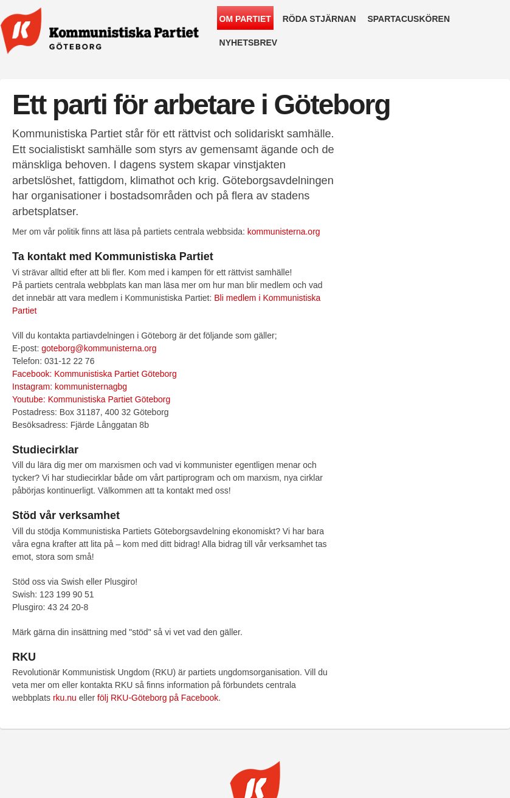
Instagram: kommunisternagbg (69, 386)
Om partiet (245, 19)
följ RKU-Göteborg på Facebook (157, 698)
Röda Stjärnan (319, 19)
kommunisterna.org (283, 231)
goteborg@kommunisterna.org (98, 348)
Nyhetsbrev (248, 42)
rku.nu (65, 698)
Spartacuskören (408, 19)
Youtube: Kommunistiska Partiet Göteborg (91, 399)
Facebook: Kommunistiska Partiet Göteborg (94, 374)
